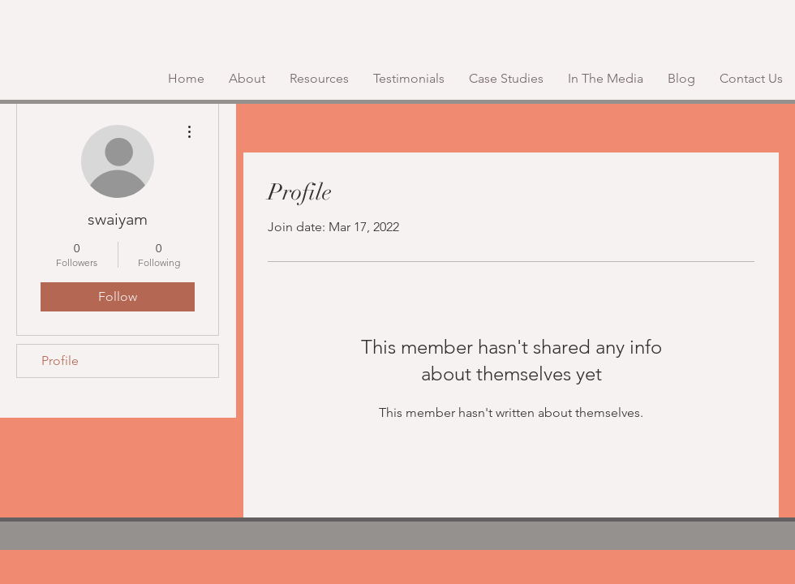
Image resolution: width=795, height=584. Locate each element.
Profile (60, 360)
